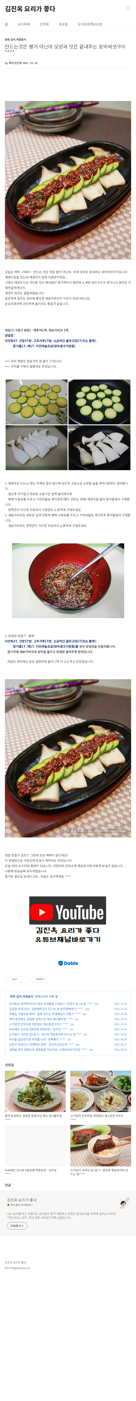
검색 (119, 8)
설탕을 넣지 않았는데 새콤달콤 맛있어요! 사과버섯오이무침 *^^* (48, 1173)
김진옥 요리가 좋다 (30, 8)
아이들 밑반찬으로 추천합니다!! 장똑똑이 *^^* (37, 1163)
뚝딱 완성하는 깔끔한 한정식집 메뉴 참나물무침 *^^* (41, 1143)
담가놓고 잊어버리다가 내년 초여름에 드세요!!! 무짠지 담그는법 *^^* (51, 1127)
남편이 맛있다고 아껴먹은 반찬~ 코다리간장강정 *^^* (41, 1168)
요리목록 (24, 24)
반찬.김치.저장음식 (21, 1120)
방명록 (44, 24)
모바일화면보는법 (90, 24)
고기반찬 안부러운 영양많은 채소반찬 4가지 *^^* (39, 1148)
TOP (128, 1388)
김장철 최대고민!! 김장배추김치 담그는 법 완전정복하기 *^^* (46, 1133)
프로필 (63, 24)
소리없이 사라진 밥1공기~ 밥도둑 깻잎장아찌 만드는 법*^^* (45, 1158)
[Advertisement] (70, 978)
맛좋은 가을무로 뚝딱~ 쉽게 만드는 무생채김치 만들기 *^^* (45, 1138)
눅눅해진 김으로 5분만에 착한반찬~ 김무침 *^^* (38, 1153)
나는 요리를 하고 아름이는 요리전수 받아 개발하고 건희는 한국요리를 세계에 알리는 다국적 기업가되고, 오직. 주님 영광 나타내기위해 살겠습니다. (61, 1339)
